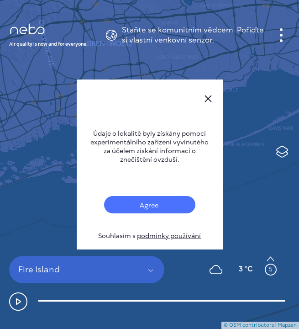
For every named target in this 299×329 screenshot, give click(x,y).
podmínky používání (169, 236)
